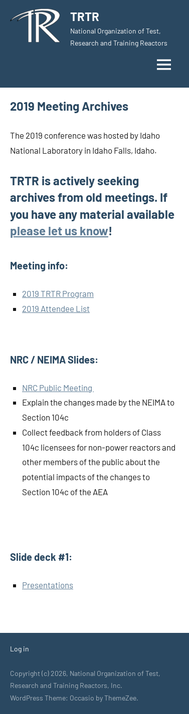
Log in (19, 648)
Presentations (47, 585)
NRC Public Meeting (58, 388)
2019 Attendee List (56, 308)
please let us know (59, 230)
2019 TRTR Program (58, 293)
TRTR (84, 16)
